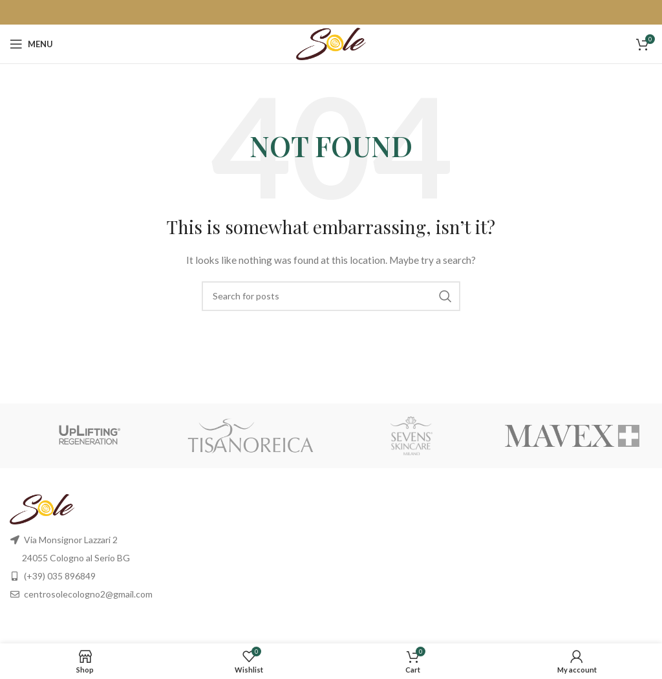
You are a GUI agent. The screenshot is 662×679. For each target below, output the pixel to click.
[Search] (331, 296)
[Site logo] (330, 43)
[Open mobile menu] (31, 44)
